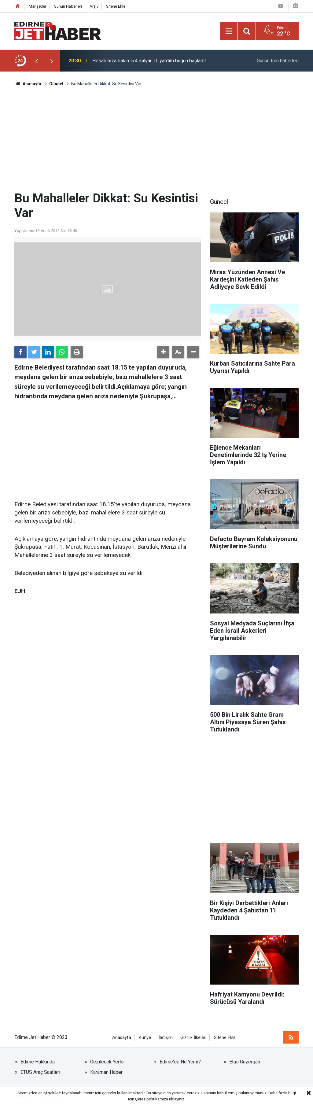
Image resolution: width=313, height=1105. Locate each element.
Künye (145, 1037)
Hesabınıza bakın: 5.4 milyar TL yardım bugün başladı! (149, 61)
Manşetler (37, 6)
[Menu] (228, 31)
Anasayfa (121, 1037)
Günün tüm (278, 61)
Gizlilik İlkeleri (193, 1037)
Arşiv (94, 6)
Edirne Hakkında (37, 1062)
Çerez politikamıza (151, 1099)
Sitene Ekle (115, 6)
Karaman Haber (106, 1072)
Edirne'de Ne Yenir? (180, 1062)
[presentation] (36, 60)
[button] (163, 352)
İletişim (166, 1037)
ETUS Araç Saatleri (40, 1072)
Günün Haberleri (68, 6)
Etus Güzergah (244, 1062)
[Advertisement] (156, 139)
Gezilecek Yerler (107, 1062)
